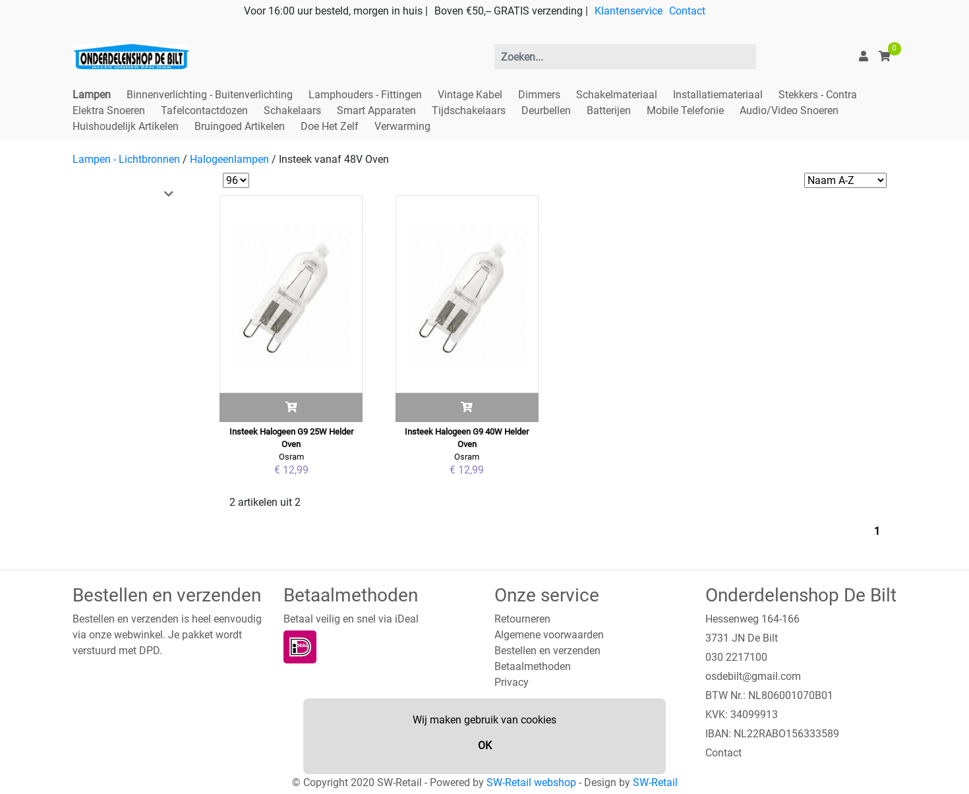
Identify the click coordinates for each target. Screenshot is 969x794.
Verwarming (402, 126)
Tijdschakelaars (469, 110)
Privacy (511, 682)
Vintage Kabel (470, 94)
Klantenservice (628, 11)
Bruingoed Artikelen (239, 126)
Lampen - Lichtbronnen (126, 159)
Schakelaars (292, 110)
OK (485, 745)
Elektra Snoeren (109, 110)
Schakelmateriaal (616, 94)
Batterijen (609, 110)
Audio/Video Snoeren (789, 110)
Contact (687, 11)
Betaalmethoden (532, 666)
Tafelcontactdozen (204, 110)
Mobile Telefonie (685, 110)
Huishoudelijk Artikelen (126, 126)
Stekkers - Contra (817, 94)
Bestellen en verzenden (547, 650)
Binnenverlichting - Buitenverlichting (210, 94)
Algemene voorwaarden (549, 634)
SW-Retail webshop (531, 782)
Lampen (92, 94)
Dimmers (539, 94)
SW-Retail (655, 782)
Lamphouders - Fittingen (365, 94)
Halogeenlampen (229, 159)
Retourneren (522, 619)
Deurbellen (546, 110)
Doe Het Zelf (330, 126)
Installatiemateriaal (718, 94)
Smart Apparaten (376, 110)
